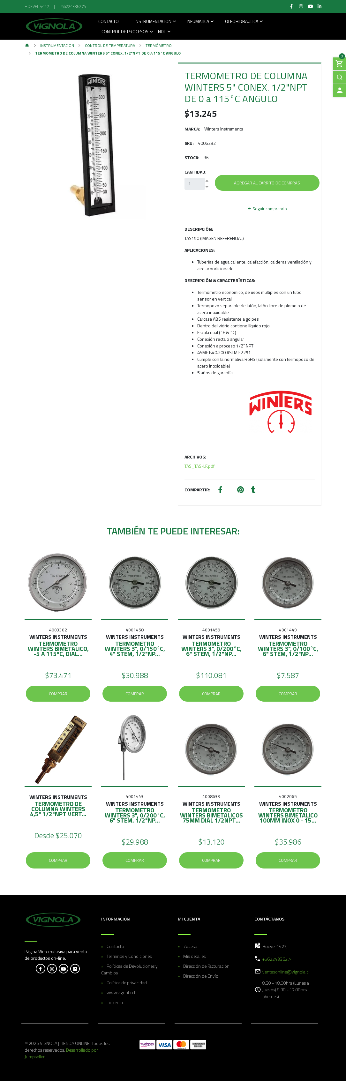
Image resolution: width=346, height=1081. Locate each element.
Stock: (191, 157)
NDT (162, 32)
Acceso (190, 946)
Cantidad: (195, 171)
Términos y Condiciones (129, 956)
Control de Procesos (125, 32)
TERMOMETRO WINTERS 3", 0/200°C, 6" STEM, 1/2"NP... (211, 648)
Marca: (192, 128)
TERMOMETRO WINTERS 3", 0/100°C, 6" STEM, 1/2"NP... (288, 648)
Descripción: (198, 229)
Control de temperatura (110, 45)
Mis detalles (194, 956)
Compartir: (197, 489)
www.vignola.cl (121, 992)
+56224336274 (72, 6)
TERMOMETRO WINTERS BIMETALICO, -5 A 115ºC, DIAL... (58, 648)
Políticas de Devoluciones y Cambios (129, 969)
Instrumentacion (153, 22)
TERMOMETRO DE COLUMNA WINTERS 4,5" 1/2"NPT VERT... (58, 808)
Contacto (108, 22)
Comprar (58, 693)
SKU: (189, 143)
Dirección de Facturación (206, 966)
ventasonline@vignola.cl (285, 971)
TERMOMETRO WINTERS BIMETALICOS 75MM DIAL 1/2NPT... (211, 815)
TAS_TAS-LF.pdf (199, 466)
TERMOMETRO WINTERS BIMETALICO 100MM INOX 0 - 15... (288, 815)
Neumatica (198, 22)
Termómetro (159, 45)
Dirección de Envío (200, 976)
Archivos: (195, 456)
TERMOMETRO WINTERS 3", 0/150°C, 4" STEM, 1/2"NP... (135, 648)
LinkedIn (115, 1002)
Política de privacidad (127, 982)
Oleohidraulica (241, 22)
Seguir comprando (267, 208)
